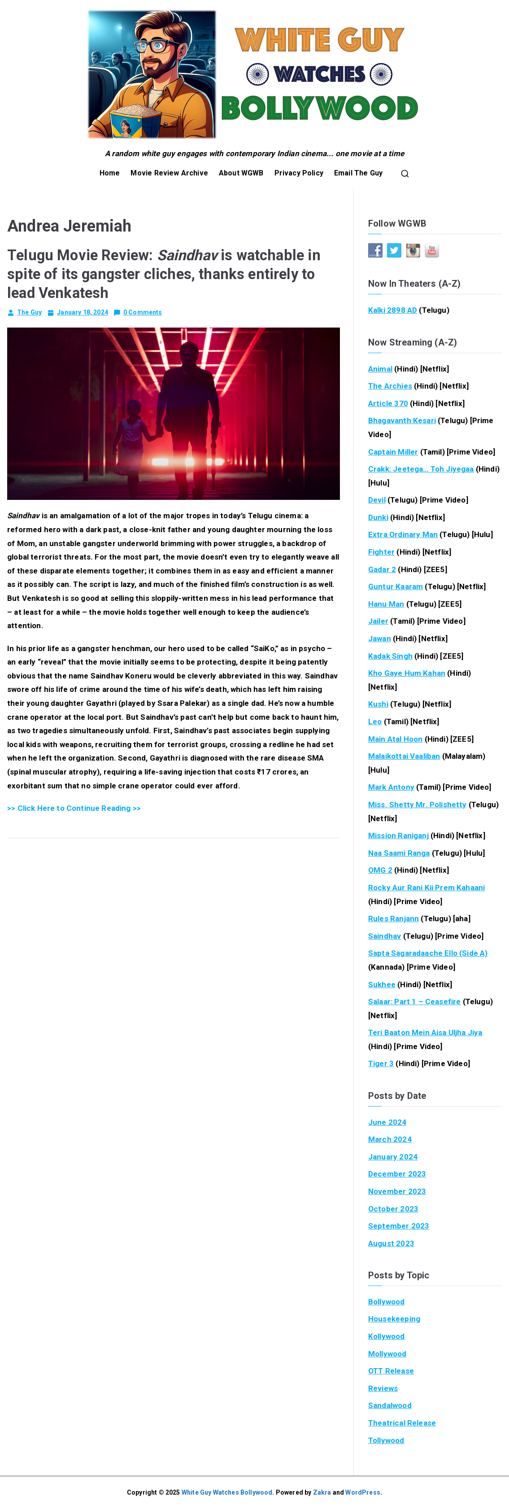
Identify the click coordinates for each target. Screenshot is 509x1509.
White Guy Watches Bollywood (227, 1492)
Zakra (322, 1492)
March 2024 (390, 1139)
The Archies (390, 385)
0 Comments (142, 312)
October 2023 (393, 1208)
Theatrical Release (402, 1422)
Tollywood (386, 1440)
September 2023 (398, 1225)
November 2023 (397, 1191)
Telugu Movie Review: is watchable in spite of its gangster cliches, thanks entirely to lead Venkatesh (164, 274)
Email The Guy (358, 173)
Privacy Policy (298, 173)
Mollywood (387, 1353)
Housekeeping (394, 1318)
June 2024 (387, 1122)
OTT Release (391, 1370)
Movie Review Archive (169, 173)
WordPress (362, 1492)
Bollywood (386, 1301)
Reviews (383, 1388)
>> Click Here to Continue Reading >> (74, 808)
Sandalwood (390, 1405)
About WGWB (241, 173)
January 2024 (393, 1156)
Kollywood (386, 1336)
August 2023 (391, 1243)
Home (110, 173)
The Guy (29, 312)
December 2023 (397, 1173)
